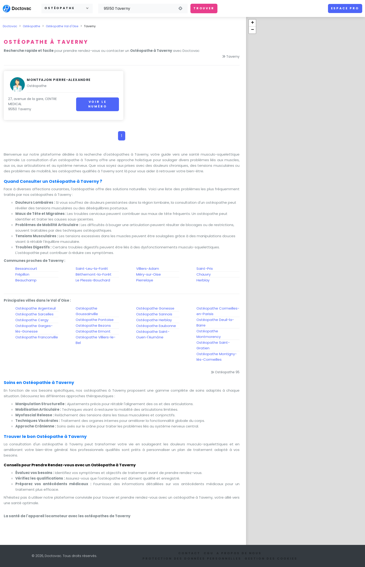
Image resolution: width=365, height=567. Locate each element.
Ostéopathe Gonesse (155, 308)
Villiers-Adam (147, 268)
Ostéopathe (31, 26)
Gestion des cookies (271, 558)
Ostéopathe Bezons (93, 325)
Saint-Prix (204, 268)
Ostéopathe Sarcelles (34, 314)
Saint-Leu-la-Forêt (92, 268)
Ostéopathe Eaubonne (156, 325)
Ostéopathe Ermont (93, 331)
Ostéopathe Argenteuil (35, 308)
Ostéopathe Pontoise (95, 319)
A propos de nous (238, 553)
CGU (208, 553)
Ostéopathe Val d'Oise (62, 26)
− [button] (252, 30)
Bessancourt (26, 268)
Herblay (203, 280)
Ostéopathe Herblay (154, 319)
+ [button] (252, 23)
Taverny (233, 56)
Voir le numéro (93, 104)
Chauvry (203, 274)
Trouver (203, 8)
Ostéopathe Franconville (36, 337)
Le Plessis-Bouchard (93, 280)
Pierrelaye (144, 280)
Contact (189, 553)
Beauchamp (26, 280)
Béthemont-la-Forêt (94, 274)
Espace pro (345, 8)
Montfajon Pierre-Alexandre (59, 79)
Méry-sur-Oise (148, 274)
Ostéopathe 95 (227, 372)
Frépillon (22, 274)
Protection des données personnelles (191, 558)
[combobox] (67, 8)
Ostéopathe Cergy (31, 319)
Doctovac (10, 26)
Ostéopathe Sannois (154, 314)
